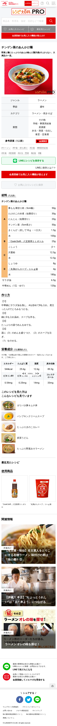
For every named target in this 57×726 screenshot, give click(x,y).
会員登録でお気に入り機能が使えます (28, 35)
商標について (7, 718)
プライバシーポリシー (30, 707)
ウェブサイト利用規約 (10, 707)
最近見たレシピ (43, 29)
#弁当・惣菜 (23, 153)
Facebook (19, 699)
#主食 (32, 148)
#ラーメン (6, 148)
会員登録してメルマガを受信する (29, 680)
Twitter (28, 699)
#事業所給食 (42, 148)
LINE (37, 699)
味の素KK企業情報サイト (35, 714)
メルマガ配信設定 (22, 711)
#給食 (33, 153)
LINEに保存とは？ (45, 167)
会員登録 (28, 3)
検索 (51, 20)
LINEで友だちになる (22, 669)
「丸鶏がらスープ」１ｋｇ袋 (23, 269)
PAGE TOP (52, 685)
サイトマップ (37, 711)
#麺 (39, 153)
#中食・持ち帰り (20, 148)
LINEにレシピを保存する (31, 160)
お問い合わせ (42, 3)
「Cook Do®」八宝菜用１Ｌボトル (26, 241)
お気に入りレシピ (16, 29)
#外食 (4, 153)
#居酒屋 (12, 153)
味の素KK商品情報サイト (11, 714)
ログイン (35, 3)
